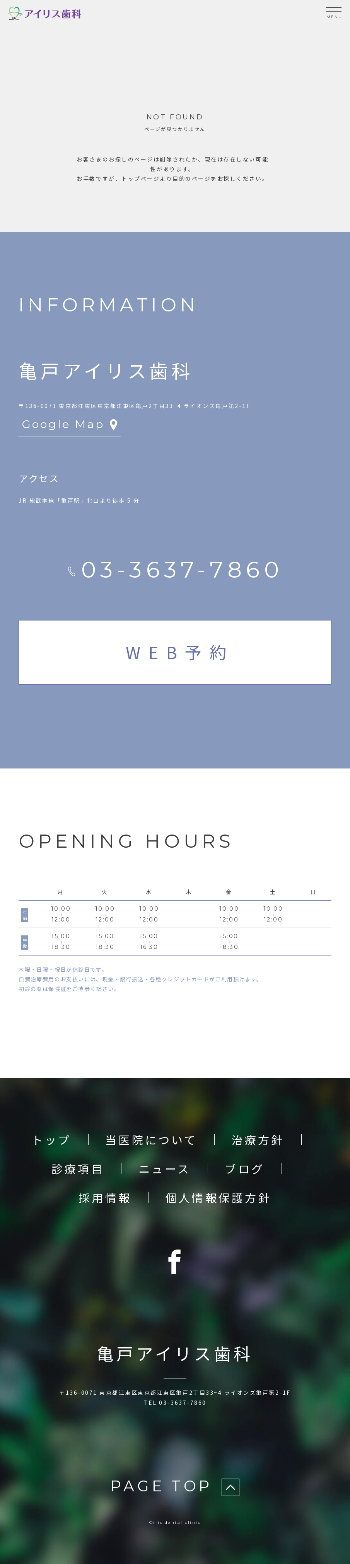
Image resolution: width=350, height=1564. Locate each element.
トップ (52, 1139)
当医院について (151, 1139)
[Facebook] (175, 1262)
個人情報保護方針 (218, 1197)
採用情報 (105, 1197)
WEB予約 (180, 652)
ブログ (245, 1168)
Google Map (71, 424)
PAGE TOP (175, 1486)
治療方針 (258, 1139)
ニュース (164, 1168)
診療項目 (77, 1168)
